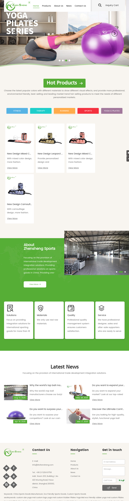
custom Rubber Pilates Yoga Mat (70, 446)
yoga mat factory (25, 472)
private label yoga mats (90, 472)
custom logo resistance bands (70, 465)
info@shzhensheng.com (42, 413)
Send (111, 436)
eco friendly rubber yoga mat (98, 446)
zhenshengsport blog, (62, 485)
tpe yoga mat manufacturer (67, 472)
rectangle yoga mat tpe (53, 450)
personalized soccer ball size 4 (17, 461)
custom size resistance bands (97, 465)
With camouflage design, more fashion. (108, 159)
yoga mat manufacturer (44, 472)
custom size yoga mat (26, 446)
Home (36, 6)
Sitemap (98, 481)
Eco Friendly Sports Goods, (55, 442)
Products (46, 6)
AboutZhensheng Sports (39, 195)
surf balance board (116, 469)
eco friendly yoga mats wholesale (74, 454)
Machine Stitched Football (64, 461)
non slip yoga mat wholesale (101, 454)
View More (12, 167)
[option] (64, 33)
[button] (14, 34)
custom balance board (98, 469)
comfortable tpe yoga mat (75, 450)
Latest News (65, 315)
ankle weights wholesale (40, 457)
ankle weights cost (47, 469)
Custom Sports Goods (76, 442)
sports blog (76, 485)
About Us (58, 6)
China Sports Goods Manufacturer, (28, 442)
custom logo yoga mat (46, 446)
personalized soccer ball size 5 (110, 457)
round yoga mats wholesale (47, 454)
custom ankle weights (29, 469)
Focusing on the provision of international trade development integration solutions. (64, 321)
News (69, 6)
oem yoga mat (11, 472)
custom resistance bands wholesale (91, 461)
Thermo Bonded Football (42, 461)
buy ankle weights (80, 469)
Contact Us (80, 6)
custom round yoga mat (24, 454)
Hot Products (65, 83)
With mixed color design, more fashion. (18, 159)
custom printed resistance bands (42, 465)
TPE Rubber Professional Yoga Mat (28, 450)
